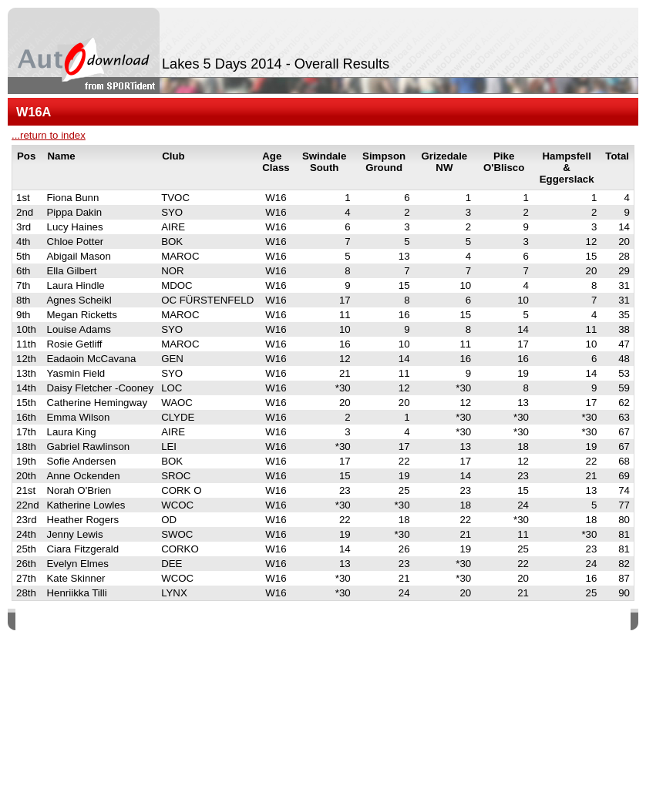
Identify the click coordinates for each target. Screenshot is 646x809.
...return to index (49, 135)
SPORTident (145, 621)
